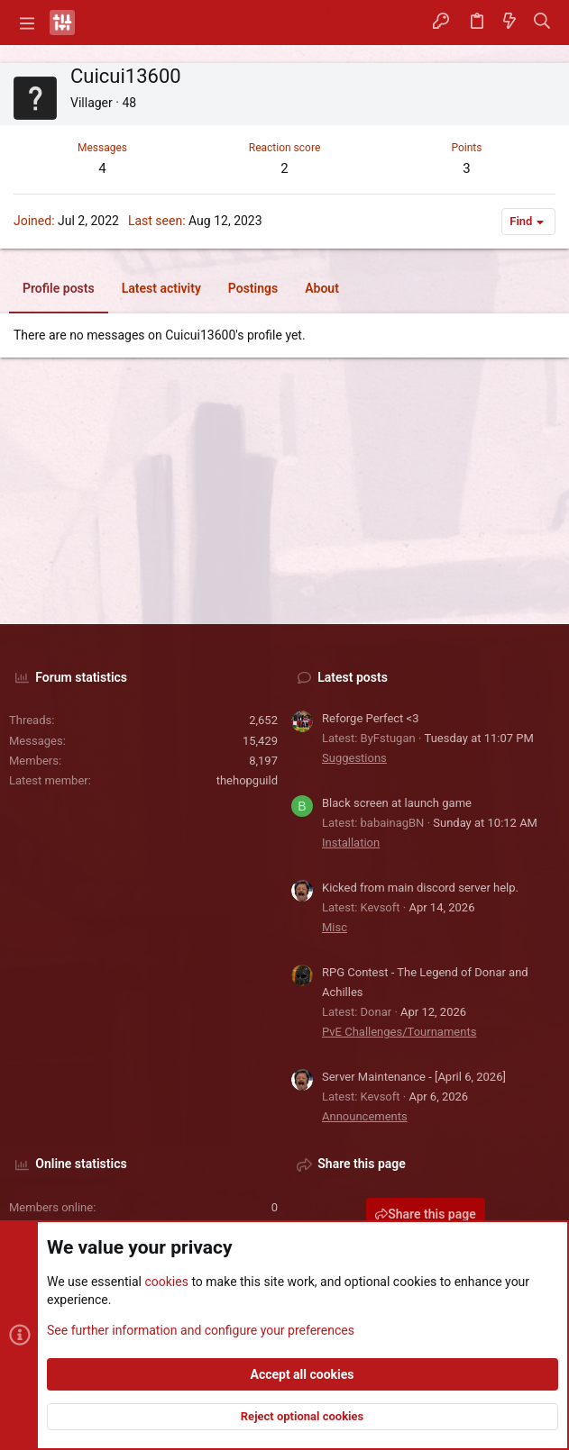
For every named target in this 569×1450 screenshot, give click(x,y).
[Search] (542, 22)
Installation (351, 842)
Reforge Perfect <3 (370, 718)
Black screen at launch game (397, 803)
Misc (334, 927)
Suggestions (354, 758)
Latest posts (352, 677)
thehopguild (247, 780)
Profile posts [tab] (59, 288)
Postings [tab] (253, 288)
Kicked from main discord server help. (420, 887)
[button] (27, 22)
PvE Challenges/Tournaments (399, 1031)
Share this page (425, 1214)
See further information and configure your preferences (200, 1329)
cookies (166, 1281)
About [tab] (322, 288)
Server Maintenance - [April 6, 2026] (414, 1076)
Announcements (365, 1116)
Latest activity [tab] (161, 288)
